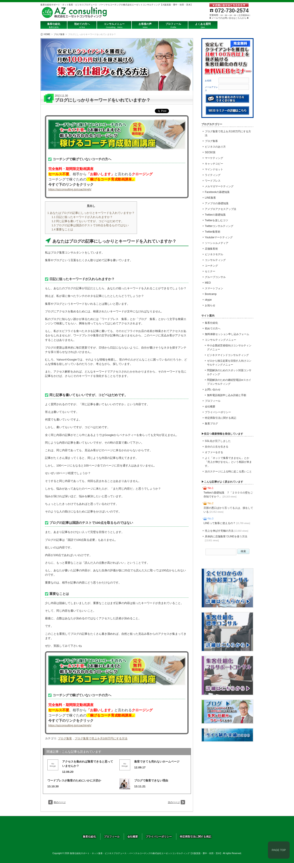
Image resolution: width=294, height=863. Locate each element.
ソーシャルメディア (216, 243)
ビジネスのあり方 (215, 146)
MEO (208, 282)
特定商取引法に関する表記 (220, 417)
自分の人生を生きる (216, 446)
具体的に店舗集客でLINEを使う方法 (226, 538)
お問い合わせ (212, 389)
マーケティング (214, 158)
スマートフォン (214, 288)
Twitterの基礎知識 (215, 214)
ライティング (212, 175)
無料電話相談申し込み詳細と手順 (226, 395)
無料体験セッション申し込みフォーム (227, 334)
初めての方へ (212, 328)
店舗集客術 (211, 248)
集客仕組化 (211, 322)
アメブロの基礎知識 (216, 203)
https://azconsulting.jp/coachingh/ (69, 189)
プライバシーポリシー (218, 412)
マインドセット (214, 169)
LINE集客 (210, 197)
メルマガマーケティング (219, 186)
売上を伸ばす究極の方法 (226, 530)
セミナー (210, 271)
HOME (47, 34)
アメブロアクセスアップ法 (220, 209)
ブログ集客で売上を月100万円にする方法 (101, 738)
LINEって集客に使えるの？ (227, 523)
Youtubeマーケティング (219, 237)
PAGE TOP (279, 850)
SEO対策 (210, 152)
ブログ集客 (59, 34)
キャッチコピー (214, 163)
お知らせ (210, 305)
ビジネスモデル (214, 254)
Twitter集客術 (212, 231)
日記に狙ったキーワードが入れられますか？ (82, 217)
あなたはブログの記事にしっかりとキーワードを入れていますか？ (91, 212)
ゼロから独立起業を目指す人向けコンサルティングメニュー (229, 362)
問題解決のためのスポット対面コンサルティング (229, 372)
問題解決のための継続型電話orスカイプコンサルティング (229, 381)
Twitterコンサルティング (219, 226)
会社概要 (210, 406)
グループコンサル (215, 277)
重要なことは (62, 229)
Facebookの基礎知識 (217, 192)
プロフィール (212, 400)
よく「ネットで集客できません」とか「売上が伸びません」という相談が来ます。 (228, 461)
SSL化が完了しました (218, 441)
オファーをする (214, 452)
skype (208, 299)
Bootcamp (211, 294)
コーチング (211, 265)
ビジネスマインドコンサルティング (228, 355)
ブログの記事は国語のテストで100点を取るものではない (90, 225)
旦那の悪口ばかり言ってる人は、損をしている (228, 509)
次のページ (174, 802)
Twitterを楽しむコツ (216, 220)
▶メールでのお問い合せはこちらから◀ (229, 18)
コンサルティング (215, 260)
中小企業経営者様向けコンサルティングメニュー (229, 347)
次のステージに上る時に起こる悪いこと (228, 471)
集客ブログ (211, 423)
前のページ (60, 802)
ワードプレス (212, 180)
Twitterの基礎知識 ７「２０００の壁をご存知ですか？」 (228, 494)
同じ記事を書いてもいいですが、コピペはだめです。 (88, 221)
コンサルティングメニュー (220, 339)
